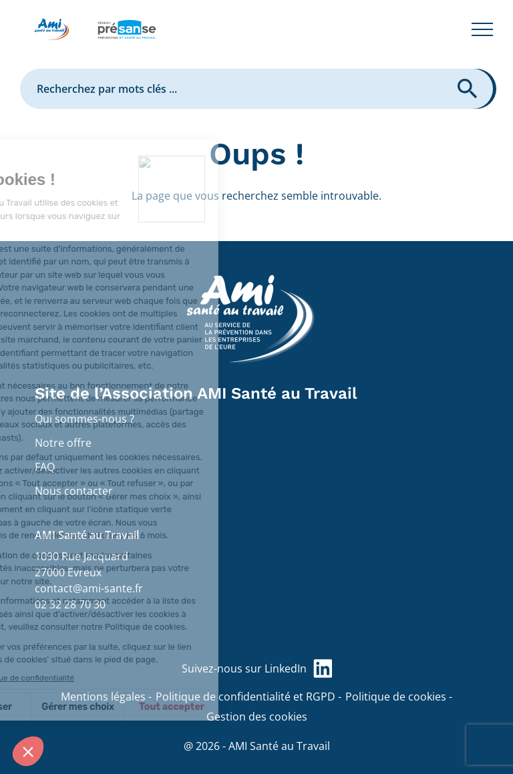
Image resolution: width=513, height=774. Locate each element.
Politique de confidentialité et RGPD (245, 696)
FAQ (45, 466)
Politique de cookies (395, 696)
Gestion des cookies (256, 716)
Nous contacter (74, 490)
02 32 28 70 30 (70, 604)
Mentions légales (103, 696)
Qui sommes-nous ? (84, 418)
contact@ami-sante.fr (89, 588)
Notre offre (63, 442)
